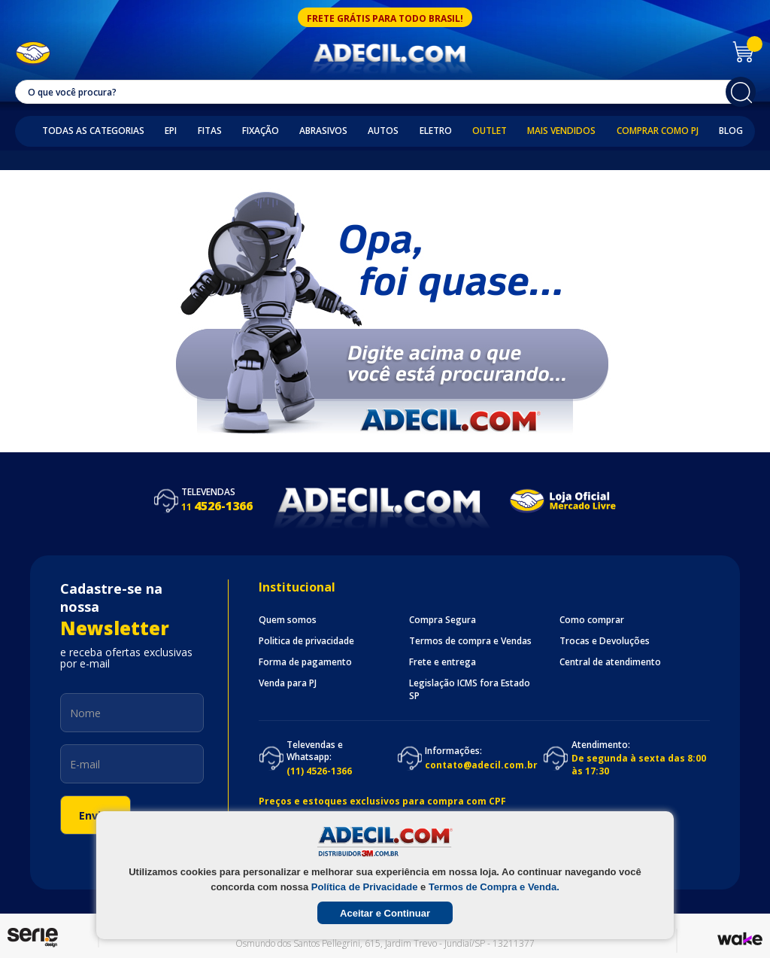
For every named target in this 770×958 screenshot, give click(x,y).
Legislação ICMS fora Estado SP (469, 689)
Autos (383, 131)
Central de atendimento (610, 662)
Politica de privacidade (306, 641)
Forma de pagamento (305, 662)
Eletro (436, 131)
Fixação (260, 131)
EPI (171, 131)
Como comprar (591, 620)
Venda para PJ (288, 683)
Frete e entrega (442, 662)
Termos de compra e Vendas (470, 641)
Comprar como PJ (658, 131)
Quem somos (288, 620)
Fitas (210, 131)
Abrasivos (323, 131)
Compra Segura (442, 620)
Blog (731, 131)
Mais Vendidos (561, 131)
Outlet (489, 131)
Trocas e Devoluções (604, 641)
